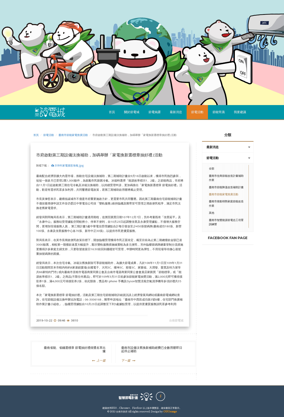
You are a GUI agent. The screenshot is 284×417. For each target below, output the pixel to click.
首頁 (112, 112)
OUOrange (170, 411)
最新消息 (176, 112)
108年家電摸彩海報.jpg (67, 180)
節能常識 (219, 112)
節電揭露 (154, 112)
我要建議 (240, 112)
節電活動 (197, 112)
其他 (211, 213)
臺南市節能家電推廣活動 (73, 135)
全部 (211, 168)
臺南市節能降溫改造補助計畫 (226, 187)
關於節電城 (131, 112)
